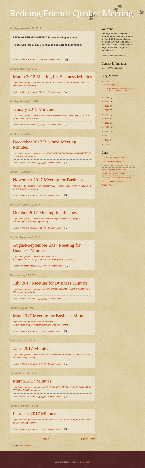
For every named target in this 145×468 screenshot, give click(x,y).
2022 (107, 81)
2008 (107, 140)
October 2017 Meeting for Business (45, 212)
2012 (107, 123)
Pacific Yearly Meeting (111, 162)
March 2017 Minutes (32, 380)
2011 (107, 127)
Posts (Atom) (27, 445)
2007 (107, 144)
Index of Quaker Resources (114, 169)
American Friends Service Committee (118, 165)
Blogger (86, 462)
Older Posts (88, 439)
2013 (107, 119)
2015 (107, 110)
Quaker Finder (108, 185)
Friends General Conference (114, 158)
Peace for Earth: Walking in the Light (118, 177)
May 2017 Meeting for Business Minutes (50, 315)
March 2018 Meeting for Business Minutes (52, 76)
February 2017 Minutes (34, 413)
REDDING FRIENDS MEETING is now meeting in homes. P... (120, 89)
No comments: (56, 59)
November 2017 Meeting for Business (48, 179)
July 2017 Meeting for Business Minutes (50, 282)
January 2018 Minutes (33, 109)
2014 (107, 114)
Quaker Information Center (113, 173)
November (112, 85)
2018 (107, 97)
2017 (107, 101)
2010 (107, 131)
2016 (107, 106)
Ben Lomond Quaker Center (114, 181)
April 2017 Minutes (31, 348)
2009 (107, 135)
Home (45, 439)
